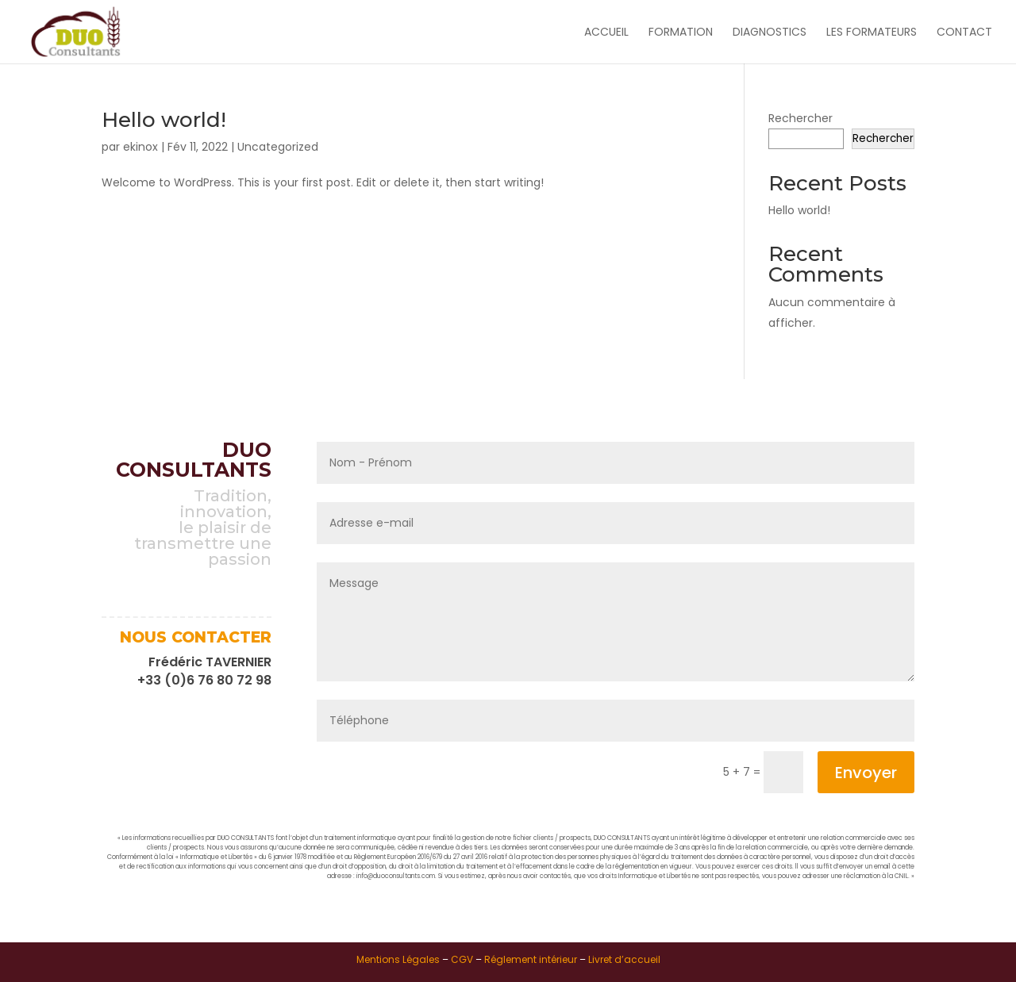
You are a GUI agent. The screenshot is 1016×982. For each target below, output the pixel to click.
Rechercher (800, 118)
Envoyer (866, 772)
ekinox (140, 147)
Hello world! (164, 119)
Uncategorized (277, 147)
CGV (462, 959)
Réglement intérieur (530, 959)
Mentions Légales (398, 959)
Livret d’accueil (624, 959)
